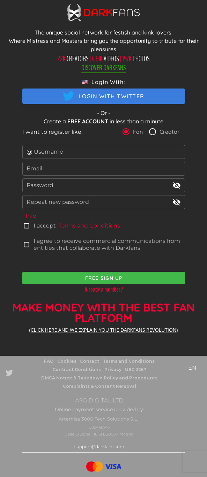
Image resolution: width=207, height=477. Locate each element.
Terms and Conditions (89, 225)
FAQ (49, 361)
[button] (103, 82)
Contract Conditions (76, 369)
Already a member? (103, 289)
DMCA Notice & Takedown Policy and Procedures (99, 377)
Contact (89, 361)
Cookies (66, 361)
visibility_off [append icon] (176, 185)
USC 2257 (135, 369)
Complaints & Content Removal (99, 386)
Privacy (112, 369)
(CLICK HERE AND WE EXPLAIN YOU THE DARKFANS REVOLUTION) (103, 329)
